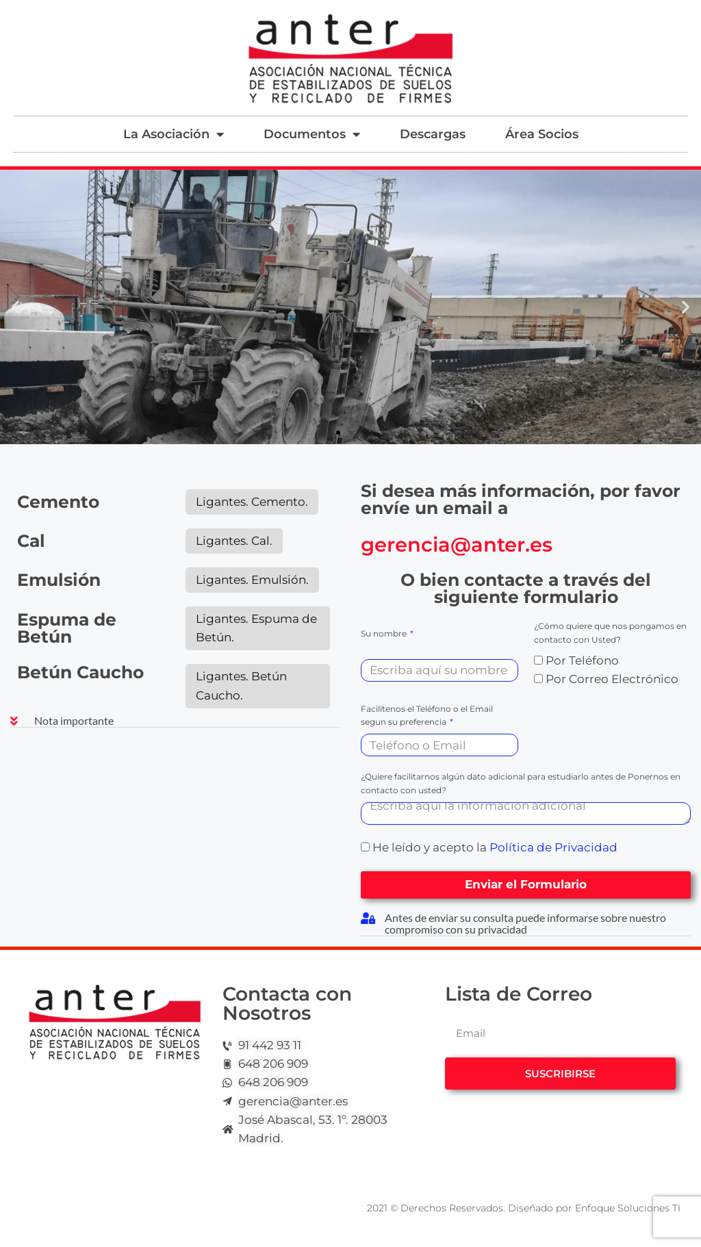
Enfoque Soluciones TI (627, 1208)
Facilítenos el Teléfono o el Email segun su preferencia (427, 715)
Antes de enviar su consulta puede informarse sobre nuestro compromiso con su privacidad (525, 923)
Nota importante (74, 720)
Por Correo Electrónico (612, 679)
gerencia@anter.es (456, 544)
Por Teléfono (582, 660)
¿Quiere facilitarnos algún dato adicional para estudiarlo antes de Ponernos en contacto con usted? (520, 783)
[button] (15, 307)
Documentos (312, 134)
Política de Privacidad (553, 847)
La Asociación (173, 134)
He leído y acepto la (494, 847)
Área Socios (541, 134)
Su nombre (385, 633)
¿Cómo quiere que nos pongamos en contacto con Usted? (610, 632)
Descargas (433, 134)
